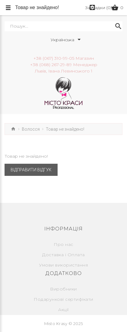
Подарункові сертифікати (63, 299)
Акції (63, 309)
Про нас (63, 244)
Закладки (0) (98, 7)
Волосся (31, 129)
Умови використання (63, 265)
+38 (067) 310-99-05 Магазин (63, 58)
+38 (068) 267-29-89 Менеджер (63, 64)
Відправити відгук (31, 169)
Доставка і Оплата (63, 254)
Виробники (63, 289)
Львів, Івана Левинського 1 (63, 71)
